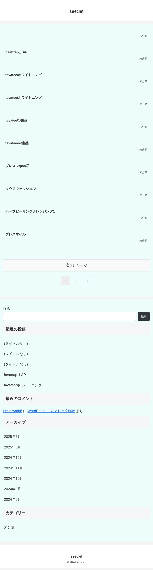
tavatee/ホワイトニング (23, 385)
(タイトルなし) (16, 343)
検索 (6, 309)
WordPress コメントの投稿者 (51, 411)
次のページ (76, 265)
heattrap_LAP (15, 375)
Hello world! (12, 411)
